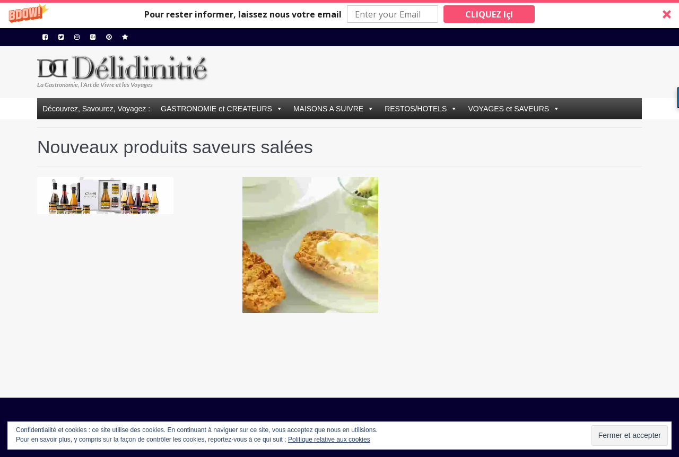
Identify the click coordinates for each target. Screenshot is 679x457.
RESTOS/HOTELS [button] (416, 108)
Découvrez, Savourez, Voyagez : (96, 108)
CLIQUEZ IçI (489, 14)
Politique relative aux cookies (329, 439)
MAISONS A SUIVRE (328, 108)
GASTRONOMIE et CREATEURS (216, 108)
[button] (339, 14)
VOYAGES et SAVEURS (508, 108)
